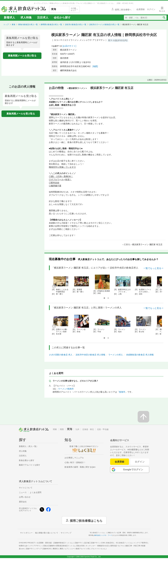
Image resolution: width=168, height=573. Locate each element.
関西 (62, 429)
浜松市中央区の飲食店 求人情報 (90, 354)
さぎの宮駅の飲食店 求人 (60, 354)
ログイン (140, 461)
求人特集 (26, 17)
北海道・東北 (88, 429)
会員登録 (119, 461)
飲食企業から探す (26, 460)
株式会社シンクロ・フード (103, 535)
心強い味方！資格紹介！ (75, 462)
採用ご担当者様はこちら (86, 520)
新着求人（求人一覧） (28, 446)
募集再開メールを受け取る (22, 55)
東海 (13, 24)
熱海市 (122, 392)
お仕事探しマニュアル (74, 458)
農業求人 (60, 549)
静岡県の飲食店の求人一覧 (51, 24)
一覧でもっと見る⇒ (153, 268)
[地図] (95, 66)
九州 (77, 429)
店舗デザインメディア (38, 549)
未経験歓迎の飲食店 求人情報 (140, 354)
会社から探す (62, 17)
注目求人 (42, 17)
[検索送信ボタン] (164, 17)
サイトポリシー (26, 533)
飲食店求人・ (119, 543)
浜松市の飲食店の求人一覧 (75, 24)
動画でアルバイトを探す (29, 465)
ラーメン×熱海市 (66, 389)
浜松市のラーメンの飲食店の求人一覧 (104, 24)
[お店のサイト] (69, 46)
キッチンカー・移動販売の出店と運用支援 (105, 546)
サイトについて (25, 488)
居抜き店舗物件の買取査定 (63, 546)
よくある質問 (35, 492)
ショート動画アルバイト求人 (87, 549)
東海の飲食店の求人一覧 (28, 24)
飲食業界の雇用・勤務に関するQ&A (80, 467)
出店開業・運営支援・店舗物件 (55, 543)
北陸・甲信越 (102, 429)
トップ (6, 24)
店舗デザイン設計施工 (89, 543)
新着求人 (9, 17)
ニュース (23, 492)
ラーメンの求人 (115, 354)
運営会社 (23, 502)
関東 (55, 429)
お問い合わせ (24, 497)
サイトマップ (66, 533)
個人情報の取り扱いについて (46, 533)
